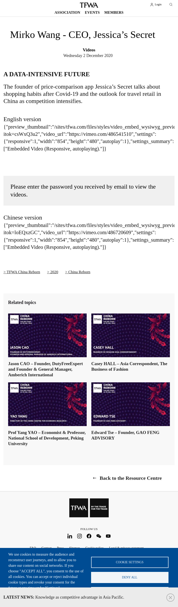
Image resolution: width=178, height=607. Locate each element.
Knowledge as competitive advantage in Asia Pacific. (63, 597)
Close (170, 598)
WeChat (99, 536)
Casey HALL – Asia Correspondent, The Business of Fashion (129, 366)
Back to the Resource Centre (131, 478)
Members (114, 12)
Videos (89, 49)
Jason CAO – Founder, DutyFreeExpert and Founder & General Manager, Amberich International (45, 369)
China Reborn (79, 272)
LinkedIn (70, 536)
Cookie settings (129, 562)
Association (67, 12)
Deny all (129, 577)
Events (92, 12)
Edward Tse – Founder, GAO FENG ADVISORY (125, 435)
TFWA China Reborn (23, 272)
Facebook (89, 536)
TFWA (89, 5)
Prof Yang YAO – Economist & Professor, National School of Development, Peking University (47, 438)
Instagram (79, 536)
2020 (54, 272)
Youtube (108, 536)
